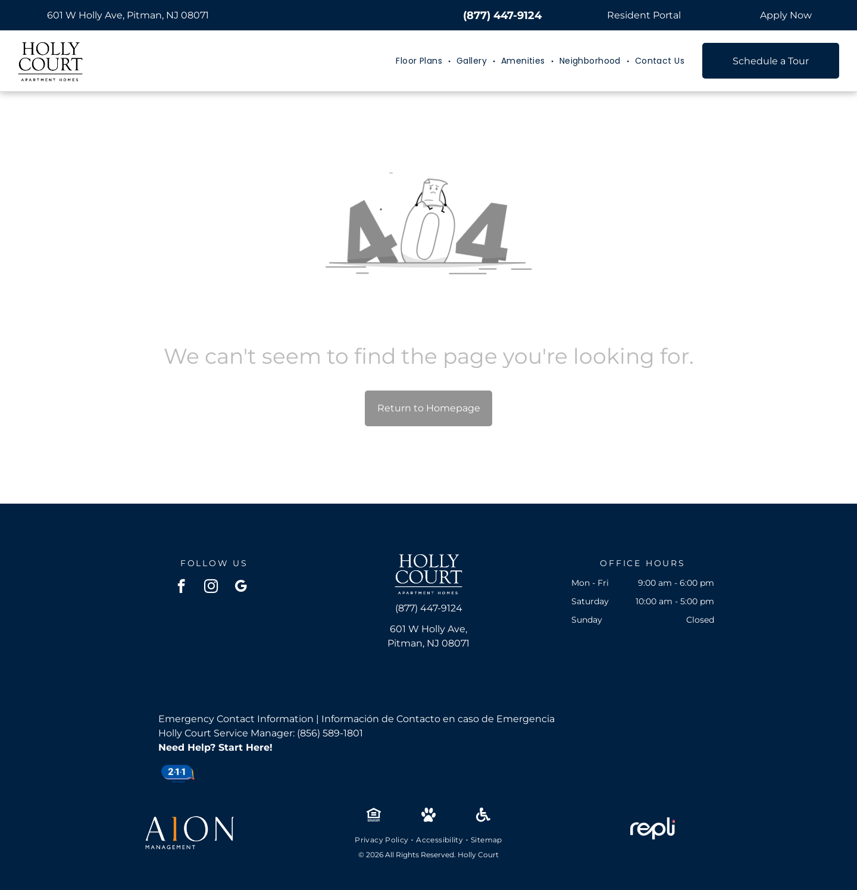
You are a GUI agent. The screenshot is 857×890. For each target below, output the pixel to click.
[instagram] (211, 587)
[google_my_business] (240, 587)
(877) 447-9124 (502, 15)
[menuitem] (420, 61)
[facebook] (181, 587)
